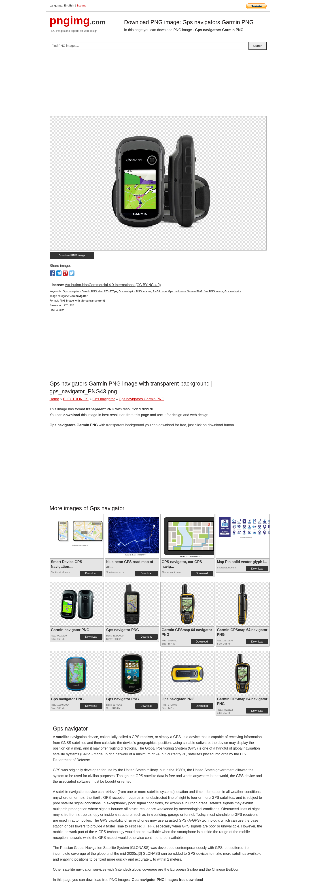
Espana (81, 5)
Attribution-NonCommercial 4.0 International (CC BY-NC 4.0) (113, 285)
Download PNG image (72, 255)
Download (91, 573)
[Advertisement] (158, 85)
